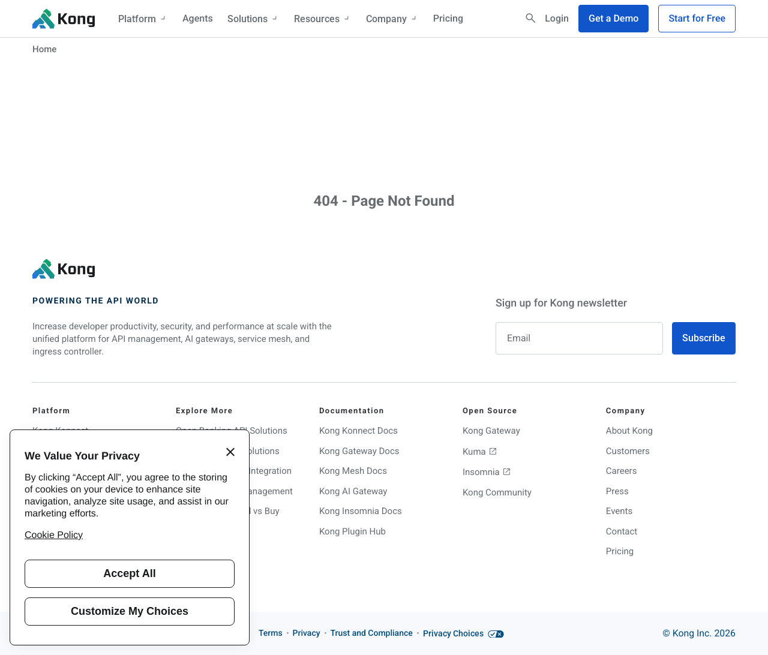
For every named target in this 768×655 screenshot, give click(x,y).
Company (392, 19)
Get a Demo (613, 18)
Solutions (253, 19)
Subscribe (703, 338)
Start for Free (696, 18)
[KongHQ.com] (63, 18)
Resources (323, 19)
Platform (143, 19)
